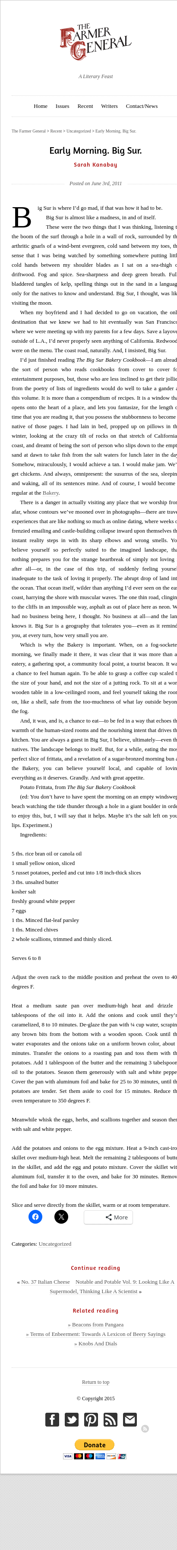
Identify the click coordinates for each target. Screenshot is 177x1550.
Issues (63, 106)
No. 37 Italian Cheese (45, 1282)
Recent (85, 106)
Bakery (51, 492)
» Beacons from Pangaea (95, 1324)
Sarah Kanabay (95, 164)
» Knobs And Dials (95, 1343)
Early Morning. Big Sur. (115, 131)
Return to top (95, 1382)
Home (40, 106)
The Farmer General (29, 131)
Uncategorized (54, 1244)
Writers (109, 106)
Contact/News (142, 106)
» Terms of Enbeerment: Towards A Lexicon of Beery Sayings (95, 1334)
